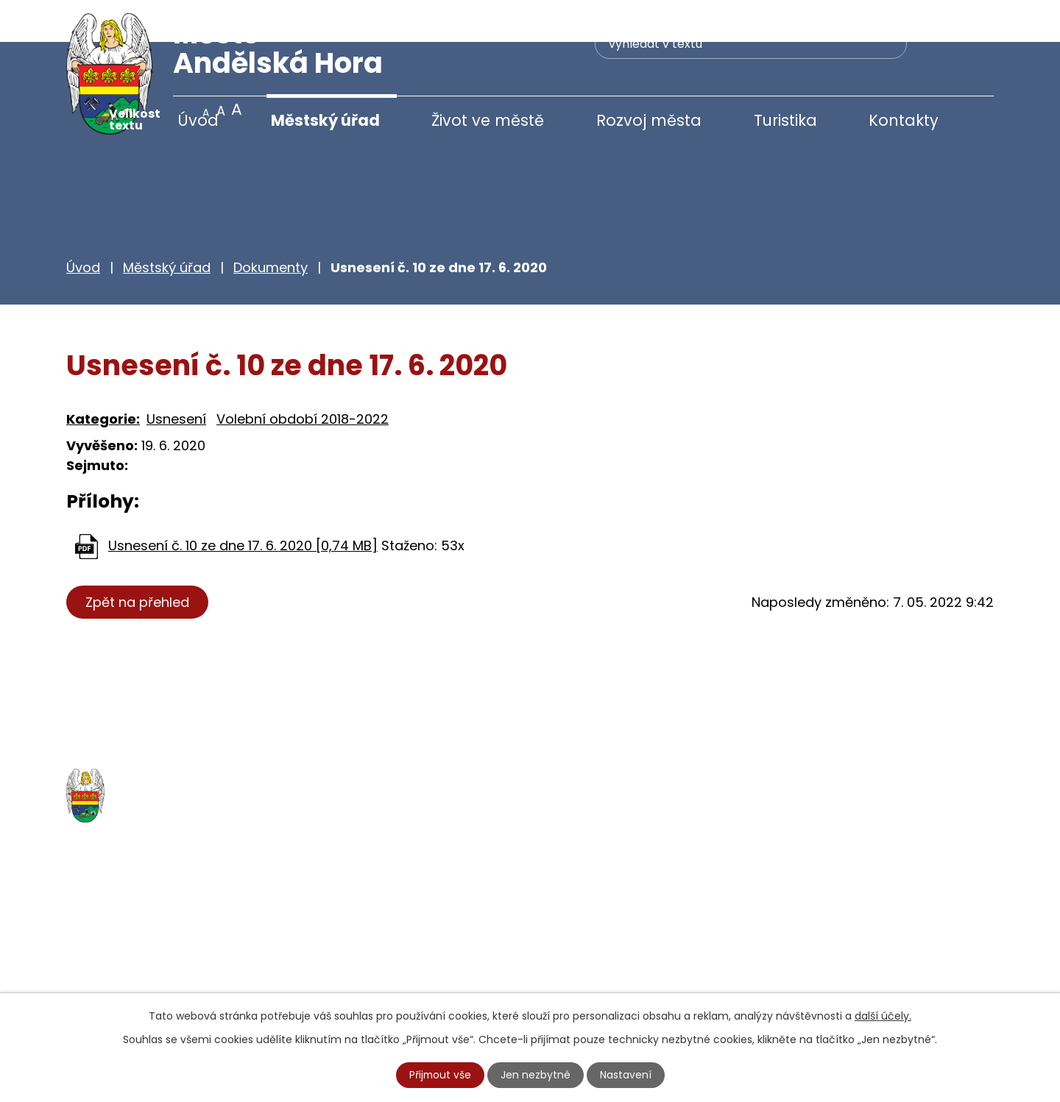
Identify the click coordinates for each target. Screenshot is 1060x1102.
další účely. (883, 1016)
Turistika (785, 120)
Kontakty (904, 120)
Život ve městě (487, 120)
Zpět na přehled (138, 560)
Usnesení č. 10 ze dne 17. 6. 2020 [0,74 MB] (243, 503)
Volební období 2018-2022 (302, 377)
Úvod (198, 120)
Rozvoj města (649, 120)
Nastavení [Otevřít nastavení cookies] (626, 1074)
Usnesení (176, 377)
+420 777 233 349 (156, 953)
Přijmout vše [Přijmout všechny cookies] (440, 1074)
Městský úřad (325, 120)
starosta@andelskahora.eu (185, 984)
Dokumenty (270, 225)
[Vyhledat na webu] (673, 48)
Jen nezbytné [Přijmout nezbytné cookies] (536, 1074)
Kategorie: (103, 377)
